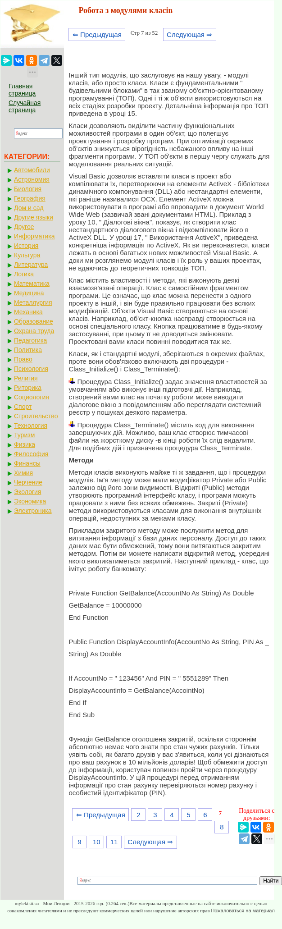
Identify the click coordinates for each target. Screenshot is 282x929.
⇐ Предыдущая (97, 34)
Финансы (27, 463)
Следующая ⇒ (189, 34)
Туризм (24, 435)
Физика (24, 444)
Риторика (27, 387)
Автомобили (32, 170)
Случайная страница (25, 106)
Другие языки (33, 217)
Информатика (34, 236)
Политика (28, 349)
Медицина (29, 293)
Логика (24, 274)
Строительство (36, 416)
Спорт (23, 406)
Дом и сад (29, 207)
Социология (31, 397)
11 (114, 842)
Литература (31, 264)
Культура (27, 255)
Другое (24, 226)
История (26, 245)
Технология (30, 425)
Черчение (28, 482)
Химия (23, 472)
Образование (33, 321)
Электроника (33, 510)
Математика (32, 283)
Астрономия (32, 179)
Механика (28, 312)
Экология (27, 491)
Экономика (30, 501)
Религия (26, 378)
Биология (27, 188)
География (29, 198)
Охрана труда (34, 330)
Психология (31, 368)
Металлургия (33, 302)
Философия (31, 454)
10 (96, 842)
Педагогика (30, 340)
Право (23, 359)
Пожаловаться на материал (242, 910)
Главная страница (22, 89)
